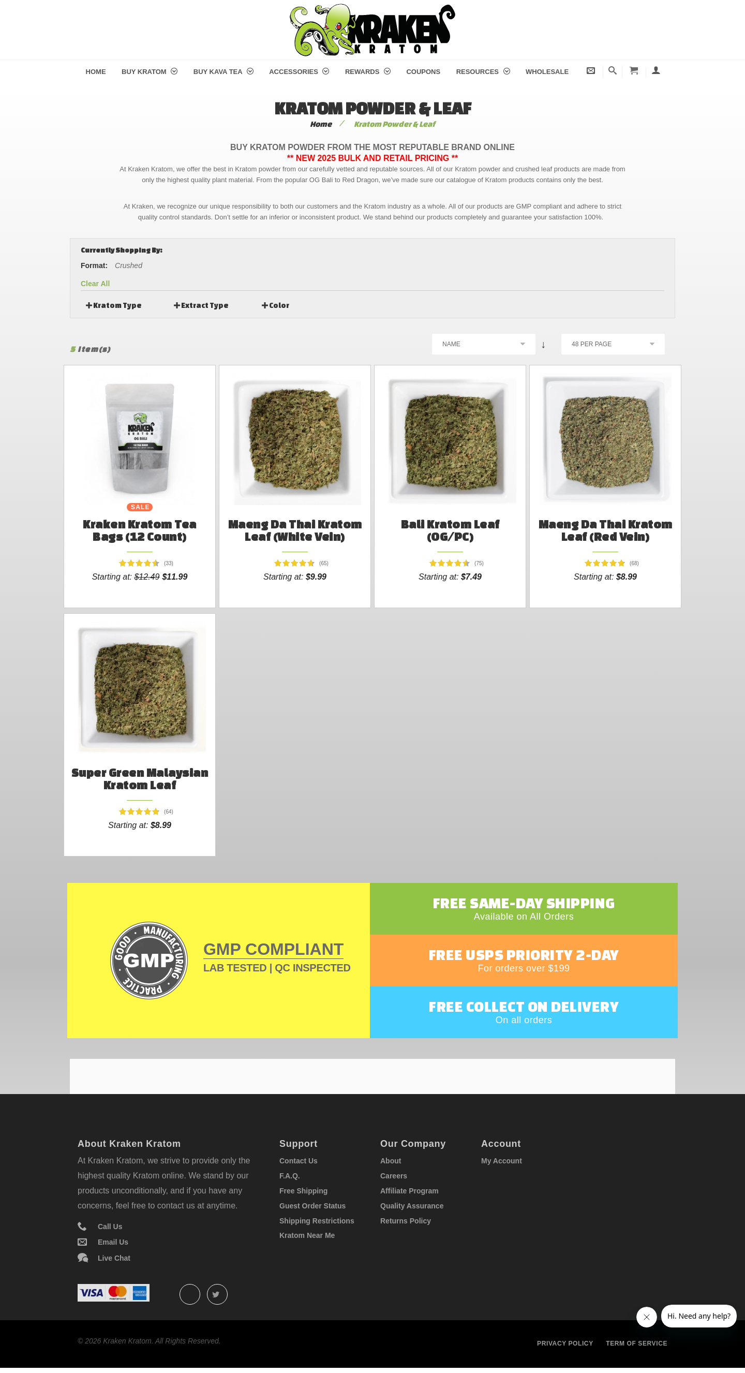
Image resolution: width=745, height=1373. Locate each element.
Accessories (299, 72)
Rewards (368, 72)
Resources (483, 72)
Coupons (423, 72)
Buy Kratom (149, 72)
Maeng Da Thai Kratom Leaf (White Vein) (295, 530)
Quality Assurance (411, 1205)
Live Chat (114, 1258)
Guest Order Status (312, 1205)
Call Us (110, 1226)
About (390, 1160)
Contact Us (298, 1160)
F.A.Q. (289, 1175)
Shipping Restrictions (316, 1220)
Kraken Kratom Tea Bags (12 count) (140, 530)
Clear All (95, 283)
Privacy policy (565, 1343)
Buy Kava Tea (223, 72)
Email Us (113, 1242)
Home (96, 72)
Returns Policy (405, 1220)
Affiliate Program (409, 1190)
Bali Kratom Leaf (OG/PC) (450, 530)
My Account (501, 1160)
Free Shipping (303, 1190)
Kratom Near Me (307, 1235)
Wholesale (547, 72)
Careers (393, 1175)
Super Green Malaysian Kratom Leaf (139, 778)
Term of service (636, 1343)
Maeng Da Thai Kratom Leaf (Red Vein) (606, 530)
